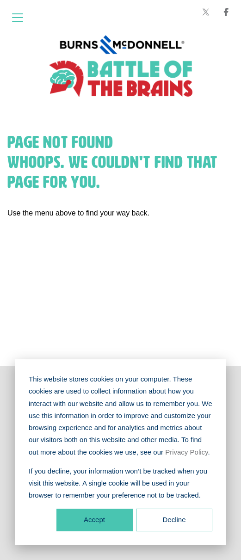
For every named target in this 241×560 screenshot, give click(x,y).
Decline (173, 519)
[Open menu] (17, 17)
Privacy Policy (186, 452)
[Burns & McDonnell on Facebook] (226, 12)
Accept (94, 519)
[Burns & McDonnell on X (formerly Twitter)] (205, 12)
